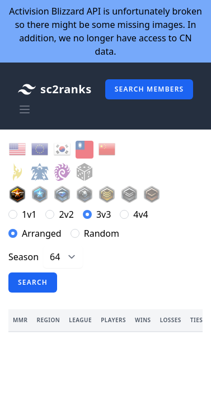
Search (33, 282)
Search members (149, 89)
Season (23, 257)
